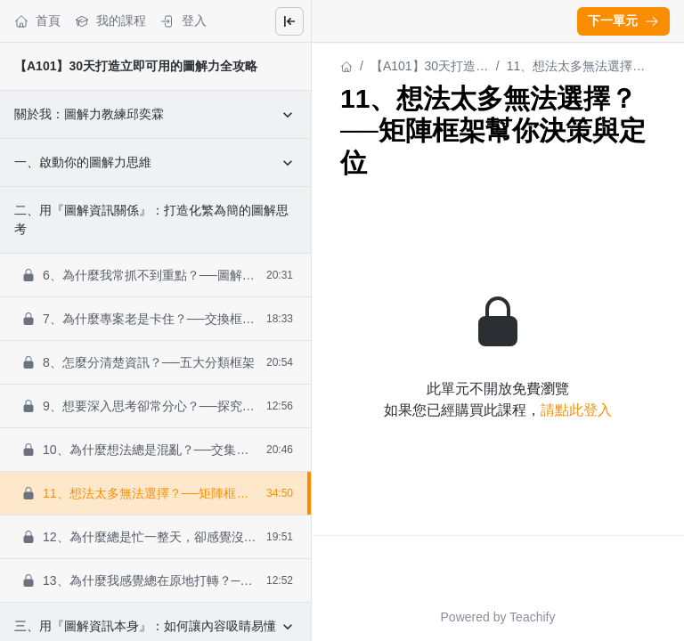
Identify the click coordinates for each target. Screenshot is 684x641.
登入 (183, 20)
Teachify (532, 617)
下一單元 (623, 20)
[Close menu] (289, 21)
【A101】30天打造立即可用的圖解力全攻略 (135, 66)
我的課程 (110, 20)
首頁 (37, 20)
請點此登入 (576, 410)
